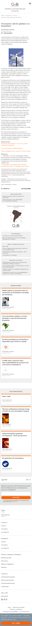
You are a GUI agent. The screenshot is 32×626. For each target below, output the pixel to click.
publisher (9, 175)
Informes (4, 567)
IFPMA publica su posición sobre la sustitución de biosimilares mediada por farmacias (15, 263)
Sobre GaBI (5, 246)
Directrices (4, 561)
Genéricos (4, 522)
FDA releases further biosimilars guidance (12, 148)
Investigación (5, 532)
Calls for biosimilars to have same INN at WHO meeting (15, 151)
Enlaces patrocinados (7, 580)
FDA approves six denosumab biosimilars (13, 235)
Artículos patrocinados (8, 577)
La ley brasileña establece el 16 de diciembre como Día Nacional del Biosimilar (14, 318)
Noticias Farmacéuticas (8, 583)
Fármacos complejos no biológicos (11, 554)
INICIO (2, 15)
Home (9, 607)
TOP (28, 479)
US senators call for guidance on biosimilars (11, 17)
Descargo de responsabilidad (10, 611)
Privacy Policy (14, 501)
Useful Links (5, 586)
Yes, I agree (16, 623)
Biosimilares (9, 15)
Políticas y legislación (7, 564)
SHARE (4, 480)
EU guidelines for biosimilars (10, 255)
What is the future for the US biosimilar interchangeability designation (12, 200)
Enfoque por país (6, 558)
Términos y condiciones (16, 609)
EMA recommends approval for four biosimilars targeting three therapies (14, 238)
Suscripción (4, 596)
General (15, 15)
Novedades (4, 529)
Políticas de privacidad (18, 607)
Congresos (4, 574)
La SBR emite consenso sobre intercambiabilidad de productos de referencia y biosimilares (15, 273)
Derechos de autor (24, 611)
